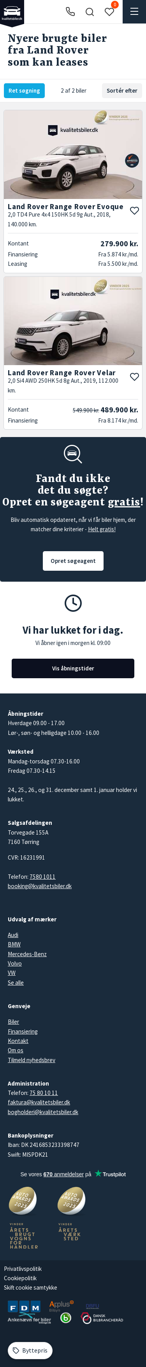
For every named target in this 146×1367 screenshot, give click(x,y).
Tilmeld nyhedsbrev (31, 1060)
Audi (13, 935)
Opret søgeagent (73, 560)
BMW (14, 944)
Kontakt (18, 1041)
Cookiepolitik (20, 1278)
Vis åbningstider (73, 668)
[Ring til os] (70, 12)
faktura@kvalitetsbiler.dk (39, 1102)
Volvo (15, 963)
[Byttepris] (30, 1350)
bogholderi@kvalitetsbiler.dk (43, 1112)
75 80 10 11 (44, 1092)
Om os (15, 1050)
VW (12, 972)
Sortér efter (122, 90)
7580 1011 (43, 876)
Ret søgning (24, 90)
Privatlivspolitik (23, 1268)
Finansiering (23, 1031)
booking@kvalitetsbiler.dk (40, 886)
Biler (13, 1021)
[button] (89, 11)
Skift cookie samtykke (30, 1287)
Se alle (16, 982)
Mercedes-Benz (27, 954)
